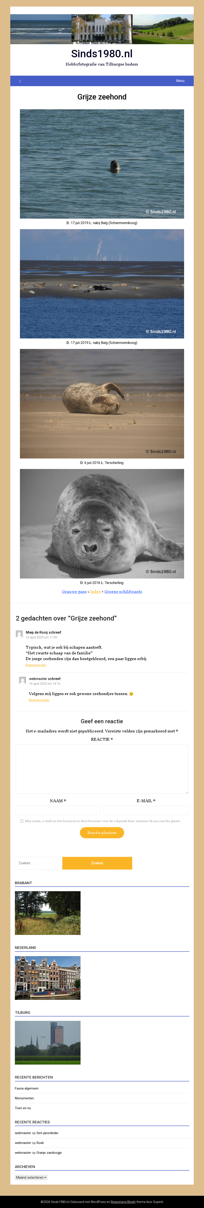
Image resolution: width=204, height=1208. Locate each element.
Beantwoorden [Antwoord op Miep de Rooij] (36, 665)
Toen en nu (23, 1108)
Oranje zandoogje (49, 1153)
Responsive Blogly (123, 1202)
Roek (40, 1143)
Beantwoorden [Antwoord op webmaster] (39, 700)
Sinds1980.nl (102, 53)
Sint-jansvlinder (47, 1133)
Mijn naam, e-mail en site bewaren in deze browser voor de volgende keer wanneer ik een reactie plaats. (103, 821)
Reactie (102, 739)
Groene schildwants (123, 591)
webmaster (38, 679)
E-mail (146, 801)
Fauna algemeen (27, 1088)
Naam (58, 801)
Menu (180, 81)
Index (95, 591)
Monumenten (24, 1098)
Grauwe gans (74, 591)
